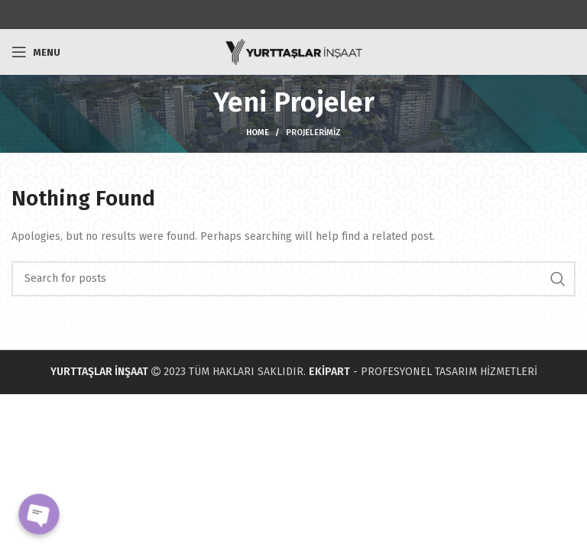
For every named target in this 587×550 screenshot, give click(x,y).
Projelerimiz (313, 133)
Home (257, 133)
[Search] (293, 278)
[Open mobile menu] (36, 52)
